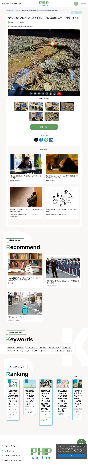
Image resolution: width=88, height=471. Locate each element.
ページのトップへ (81, 437)
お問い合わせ (9, 451)
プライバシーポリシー (65, 451)
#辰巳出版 (43, 347)
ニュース (75, 12)
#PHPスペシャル (54, 347)
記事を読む (44, 127)
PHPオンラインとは (12, 446)
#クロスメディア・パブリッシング (18, 351)
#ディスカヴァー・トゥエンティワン (51, 351)
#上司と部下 (66, 347)
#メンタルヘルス (32, 347)
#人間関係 (20, 347)
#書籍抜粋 (11, 347)
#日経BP (34, 351)
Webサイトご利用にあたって (15, 460)
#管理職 (68, 351)
